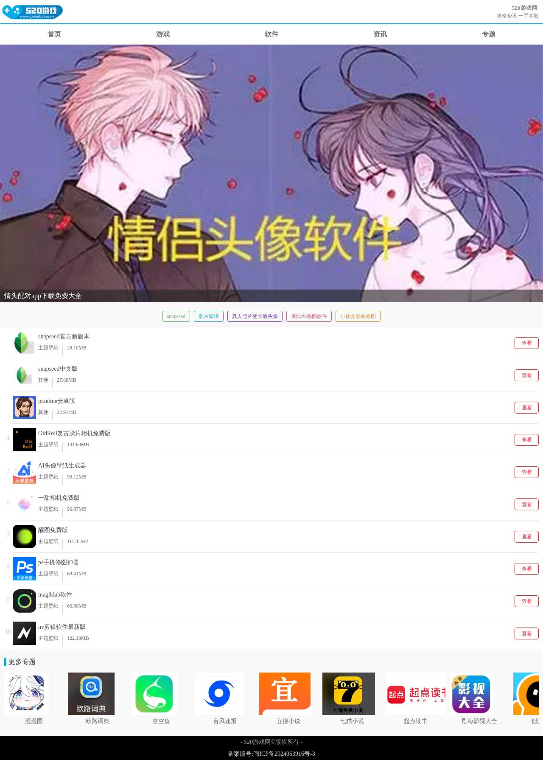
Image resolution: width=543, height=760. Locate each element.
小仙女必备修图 (358, 316)
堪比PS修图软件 (309, 316)
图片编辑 (209, 316)
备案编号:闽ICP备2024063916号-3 (271, 754)
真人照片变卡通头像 (255, 316)
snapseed (176, 316)
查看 (527, 343)
